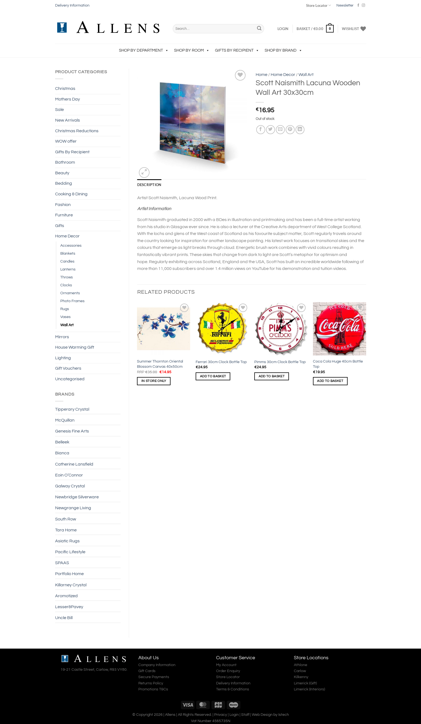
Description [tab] (149, 185)
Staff (245, 715)
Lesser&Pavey (69, 607)
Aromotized (66, 596)
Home (261, 74)
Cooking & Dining (71, 194)
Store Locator (318, 5)
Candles (67, 261)
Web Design (262, 715)
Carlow (300, 671)
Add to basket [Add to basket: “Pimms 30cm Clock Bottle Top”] (272, 376)
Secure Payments (153, 677)
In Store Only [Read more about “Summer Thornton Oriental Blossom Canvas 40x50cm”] (153, 380)
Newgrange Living (73, 508)
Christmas (65, 88)
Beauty (62, 173)
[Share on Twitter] (270, 129)
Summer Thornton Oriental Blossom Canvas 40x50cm (160, 364)
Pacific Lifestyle (70, 552)
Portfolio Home (69, 574)
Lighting (63, 358)
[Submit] (259, 28)
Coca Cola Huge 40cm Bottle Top (338, 364)
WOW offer (66, 141)
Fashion (63, 204)
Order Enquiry (228, 671)
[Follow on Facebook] (358, 5)
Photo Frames (72, 301)
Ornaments (70, 293)
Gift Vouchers (68, 368)
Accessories (71, 245)
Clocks (66, 285)
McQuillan (64, 420)
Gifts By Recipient (237, 50)
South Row (65, 519)
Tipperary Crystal (72, 409)
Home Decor (67, 236)
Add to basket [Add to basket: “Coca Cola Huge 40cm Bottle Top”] (330, 380)
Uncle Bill (64, 618)
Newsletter (344, 5)
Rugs (64, 309)
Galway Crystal (70, 486)
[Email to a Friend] (280, 129)
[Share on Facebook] (260, 129)
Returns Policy (150, 683)
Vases (65, 317)
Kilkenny (301, 677)
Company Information (156, 665)
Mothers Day (67, 99)
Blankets (67, 253)
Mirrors (62, 337)
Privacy (220, 715)
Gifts (59, 225)
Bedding (63, 183)
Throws (66, 277)
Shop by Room (192, 50)
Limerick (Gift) (305, 683)
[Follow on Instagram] (363, 5)
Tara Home (66, 530)
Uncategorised (70, 379)
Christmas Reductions (76, 131)
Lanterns (68, 269)
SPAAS (62, 563)
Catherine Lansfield (74, 464)
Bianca (62, 453)
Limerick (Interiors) (309, 689)
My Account (226, 665)
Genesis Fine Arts (72, 431)
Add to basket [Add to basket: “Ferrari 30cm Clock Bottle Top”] (213, 376)
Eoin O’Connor (69, 475)
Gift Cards (147, 671)
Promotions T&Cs (153, 689)
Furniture (64, 215)
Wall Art (67, 325)
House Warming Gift (74, 347)
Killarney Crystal (70, 585)
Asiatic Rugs (67, 541)
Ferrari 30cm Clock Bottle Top (221, 362)
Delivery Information (72, 5)
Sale (59, 109)
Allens (170, 715)
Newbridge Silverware (77, 497)
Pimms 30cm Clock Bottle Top (280, 362)
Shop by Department (144, 50)
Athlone (300, 665)
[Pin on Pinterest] (290, 129)
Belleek (62, 442)
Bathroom (65, 162)
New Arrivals (67, 120)
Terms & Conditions (232, 689)
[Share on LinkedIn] (299, 129)
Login (234, 715)
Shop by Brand (283, 50)
